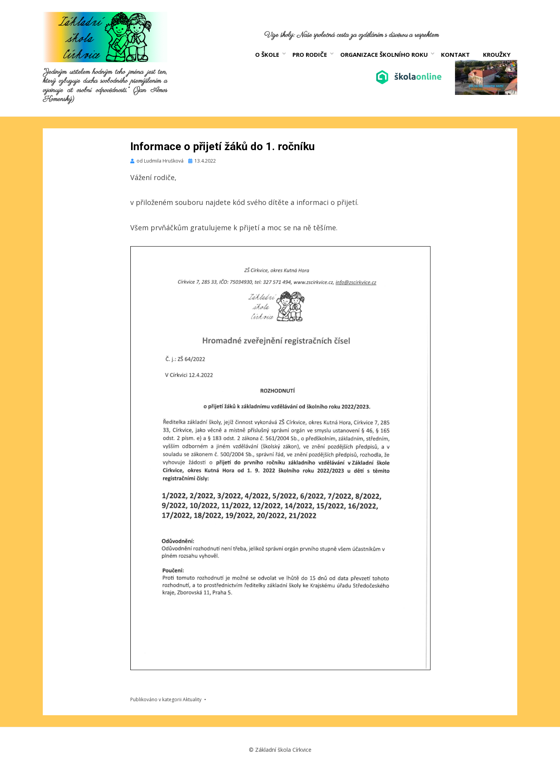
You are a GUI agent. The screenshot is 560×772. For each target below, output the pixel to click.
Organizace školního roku (384, 54)
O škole (267, 54)
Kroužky (497, 54)
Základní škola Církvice (283, 749)
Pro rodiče (309, 54)
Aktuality (192, 699)
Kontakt (455, 54)
